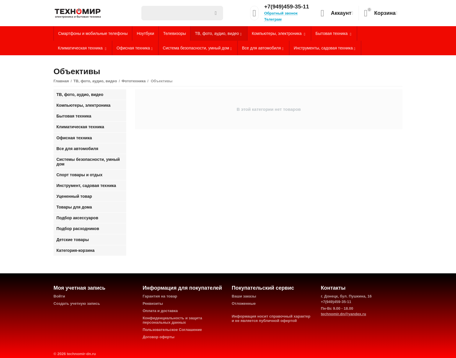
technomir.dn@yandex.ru (343, 314)
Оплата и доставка (160, 311)
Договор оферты (158, 337)
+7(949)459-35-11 (286, 7)
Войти (59, 296)
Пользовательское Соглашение (172, 329)
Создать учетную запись (77, 303)
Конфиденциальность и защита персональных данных (172, 320)
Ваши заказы (244, 296)
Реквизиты (152, 303)
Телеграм (273, 19)
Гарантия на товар (159, 296)
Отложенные (244, 303)
